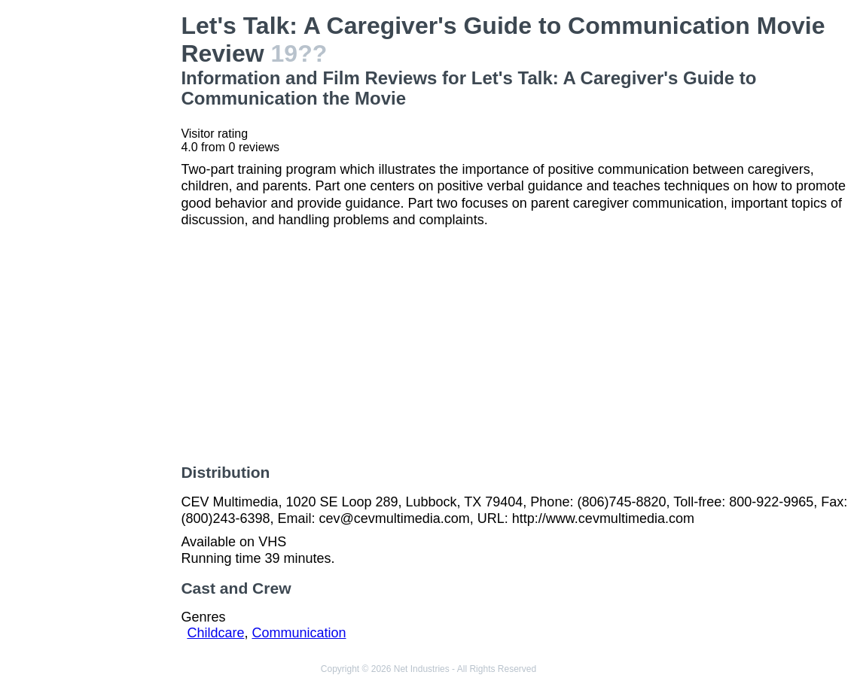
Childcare (215, 632)
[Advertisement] (93, 238)
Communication (299, 632)
